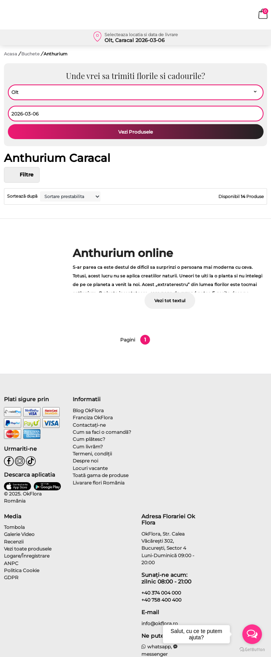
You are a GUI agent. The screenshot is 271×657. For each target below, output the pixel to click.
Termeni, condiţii (92, 454)
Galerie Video (19, 534)
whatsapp (156, 647)
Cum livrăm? (88, 447)
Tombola (14, 527)
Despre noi (85, 461)
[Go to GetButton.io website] (252, 649)
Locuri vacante (90, 468)
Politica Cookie (21, 570)
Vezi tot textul (169, 300)
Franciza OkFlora (93, 417)
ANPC (11, 563)
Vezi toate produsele (27, 549)
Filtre (21, 175)
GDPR (11, 577)
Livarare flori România (99, 483)
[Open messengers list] (252, 634)
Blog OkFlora (88, 410)
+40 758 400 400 (161, 600)
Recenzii (14, 542)
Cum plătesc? (89, 439)
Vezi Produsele (135, 132)
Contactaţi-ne (89, 425)
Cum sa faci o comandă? (102, 432)
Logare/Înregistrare (26, 556)
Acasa (10, 54)
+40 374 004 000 (161, 593)
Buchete (31, 54)
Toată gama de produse (100, 475)
